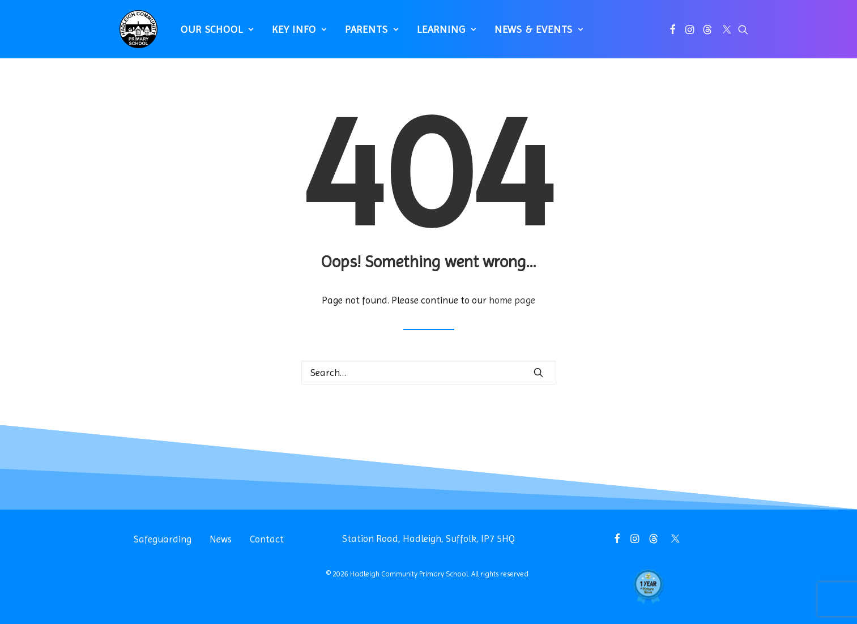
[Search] (428, 372)
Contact (267, 539)
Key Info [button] (293, 34)
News (221, 539)
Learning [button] (441, 34)
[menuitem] (212, 34)
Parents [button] (366, 34)
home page (512, 300)
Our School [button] (212, 34)
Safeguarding (162, 539)
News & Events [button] (533, 34)
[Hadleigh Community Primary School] (133, 34)
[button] (673, 34)
